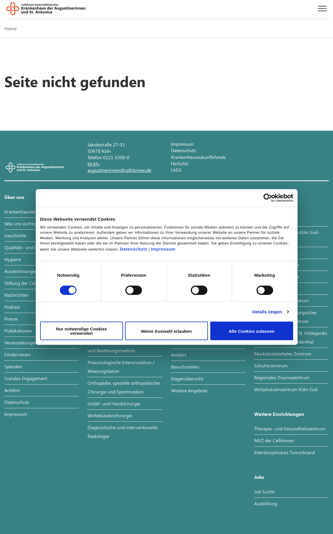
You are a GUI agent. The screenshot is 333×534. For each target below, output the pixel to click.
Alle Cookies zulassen (252, 330)
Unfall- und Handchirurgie (114, 403)
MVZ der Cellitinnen (274, 440)
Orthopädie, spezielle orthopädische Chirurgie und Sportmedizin (124, 387)
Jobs (259, 477)
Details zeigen (267, 311)
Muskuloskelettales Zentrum (282, 353)
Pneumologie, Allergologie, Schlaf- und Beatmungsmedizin (122, 346)
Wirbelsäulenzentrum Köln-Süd (285, 389)
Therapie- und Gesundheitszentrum (289, 428)
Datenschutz (133, 249)
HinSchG (179, 163)
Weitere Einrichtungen (279, 414)
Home (10, 28)
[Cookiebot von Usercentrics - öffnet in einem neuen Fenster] (267, 197)
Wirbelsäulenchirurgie (110, 415)
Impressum (163, 249)
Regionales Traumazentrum (281, 377)
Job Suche (264, 491)
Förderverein (17, 354)
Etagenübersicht (187, 378)
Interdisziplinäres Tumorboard (284, 452)
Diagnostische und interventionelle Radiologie (123, 431)
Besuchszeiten (185, 367)
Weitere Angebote (189, 390)
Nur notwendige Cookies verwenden (81, 331)
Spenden (13, 366)
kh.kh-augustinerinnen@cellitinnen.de (119, 167)
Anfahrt (11, 390)
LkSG (176, 170)
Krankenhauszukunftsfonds (198, 157)
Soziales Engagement (25, 378)
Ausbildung (265, 503)
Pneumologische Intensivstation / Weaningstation (121, 366)
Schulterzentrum (271, 365)
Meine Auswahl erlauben (166, 330)
